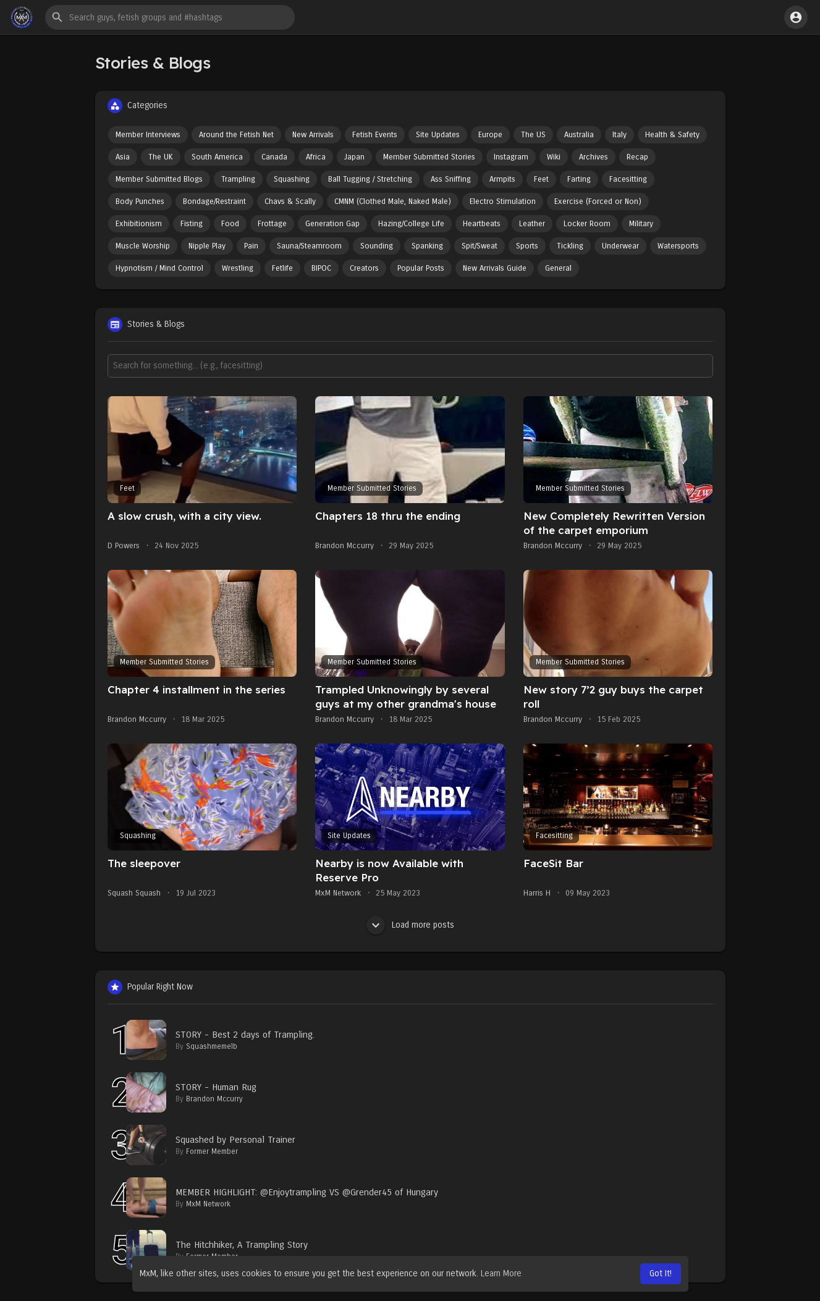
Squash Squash (134, 893)
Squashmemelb (211, 1046)
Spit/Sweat (479, 246)
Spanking (427, 246)
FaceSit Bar (553, 863)
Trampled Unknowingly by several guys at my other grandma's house (405, 696)
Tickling (570, 246)
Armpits (502, 179)
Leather (532, 224)
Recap (637, 157)
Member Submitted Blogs (159, 179)
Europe (490, 135)
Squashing (292, 179)
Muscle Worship (143, 246)
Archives (593, 157)
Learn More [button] (501, 1273)
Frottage (272, 224)
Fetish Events (374, 135)
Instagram (511, 157)
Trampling (238, 179)
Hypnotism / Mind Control (159, 268)
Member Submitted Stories (429, 157)
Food (230, 224)
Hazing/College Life (411, 224)
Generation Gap (332, 224)
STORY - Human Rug (215, 1087)
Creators (364, 268)
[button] (170, 17)
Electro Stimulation (503, 201)
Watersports (678, 246)
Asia (123, 157)
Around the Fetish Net (236, 135)
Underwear (620, 246)
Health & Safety (672, 135)
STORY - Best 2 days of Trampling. (245, 1034)
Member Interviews (148, 135)
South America (217, 157)
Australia (579, 135)
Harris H (537, 893)
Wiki (553, 157)
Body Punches (140, 201)
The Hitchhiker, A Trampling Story (241, 1244)
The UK (160, 157)
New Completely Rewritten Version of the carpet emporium (614, 522)
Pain (251, 246)
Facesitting (628, 179)
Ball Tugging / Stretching (370, 179)
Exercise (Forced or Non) (597, 201)
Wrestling (237, 268)
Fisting (191, 224)
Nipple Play (207, 246)
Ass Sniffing (451, 179)
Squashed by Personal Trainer (235, 1139)
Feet (541, 179)
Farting (579, 179)
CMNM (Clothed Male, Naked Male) (392, 201)
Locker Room (587, 224)
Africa (316, 157)
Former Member (212, 1151)
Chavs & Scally (290, 201)
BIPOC (321, 268)
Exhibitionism (139, 224)
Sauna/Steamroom (309, 246)
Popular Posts (420, 268)
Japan (354, 157)
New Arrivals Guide (494, 268)
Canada (274, 157)
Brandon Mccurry (344, 546)
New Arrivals (313, 135)
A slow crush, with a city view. (184, 515)
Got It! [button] (660, 1273)
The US (533, 135)
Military (641, 224)
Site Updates (438, 135)
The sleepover (144, 863)
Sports (527, 246)
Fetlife (282, 268)
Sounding (376, 246)
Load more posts (410, 925)
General (558, 268)
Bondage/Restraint (214, 201)
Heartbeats (482, 224)
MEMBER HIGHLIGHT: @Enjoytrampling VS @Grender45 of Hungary (306, 1192)
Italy (619, 135)
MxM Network (338, 893)
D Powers (124, 546)
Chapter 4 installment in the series (196, 689)
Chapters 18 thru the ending (387, 515)
